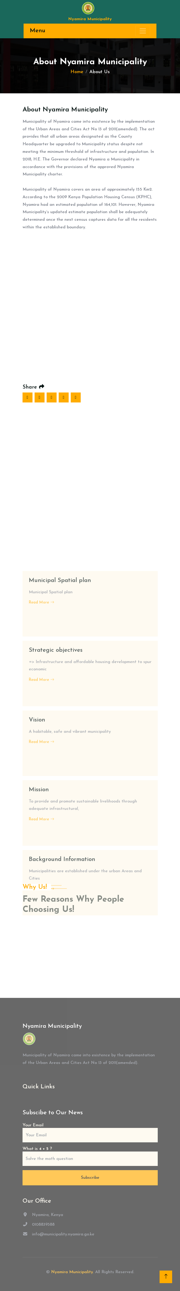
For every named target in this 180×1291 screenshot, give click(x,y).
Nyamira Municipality (72, 1272)
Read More (41, 853)
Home (76, 71)
